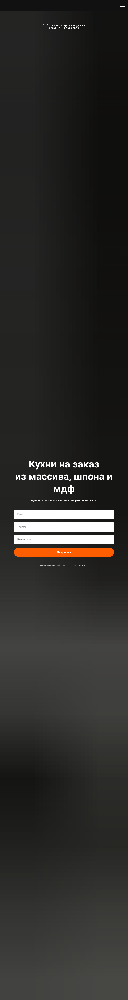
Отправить (64, 552)
